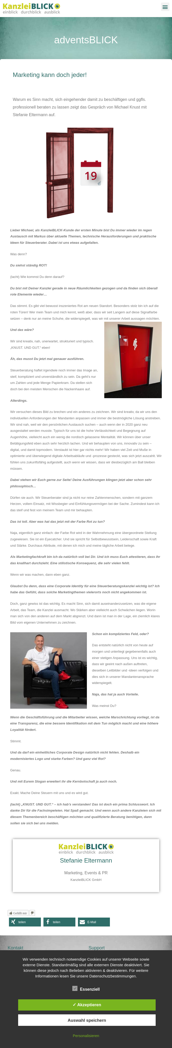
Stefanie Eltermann (86, 860)
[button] (165, 7)
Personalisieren (86, 1035)
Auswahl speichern (87, 1020)
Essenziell (86, 988)
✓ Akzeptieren (87, 1004)
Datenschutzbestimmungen (112, 976)
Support (97, 947)
